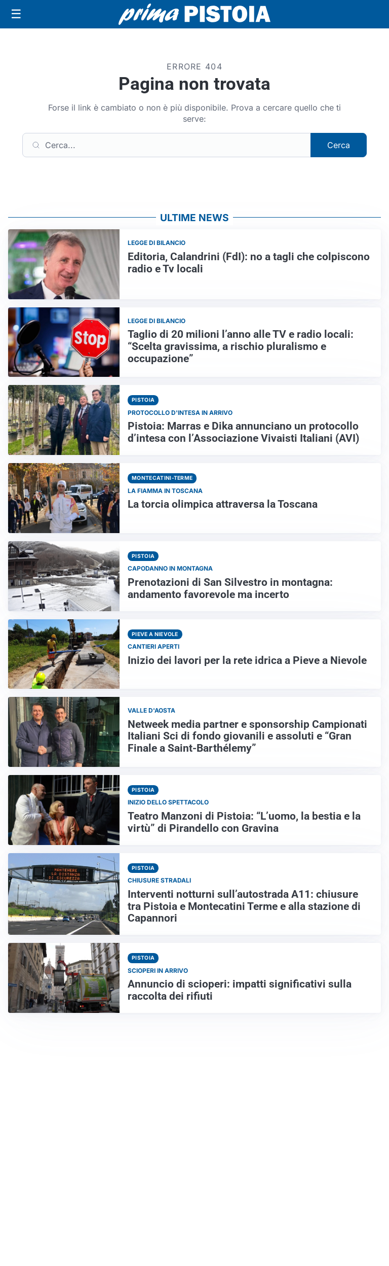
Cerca (338, 145)
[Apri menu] (16, 14)
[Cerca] (166, 145)
